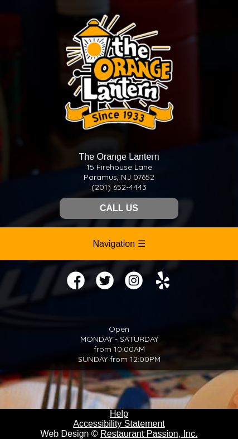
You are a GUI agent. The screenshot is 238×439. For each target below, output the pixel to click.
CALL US (119, 208)
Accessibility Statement (119, 423)
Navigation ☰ (119, 244)
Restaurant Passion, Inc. (148, 433)
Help (119, 413)
